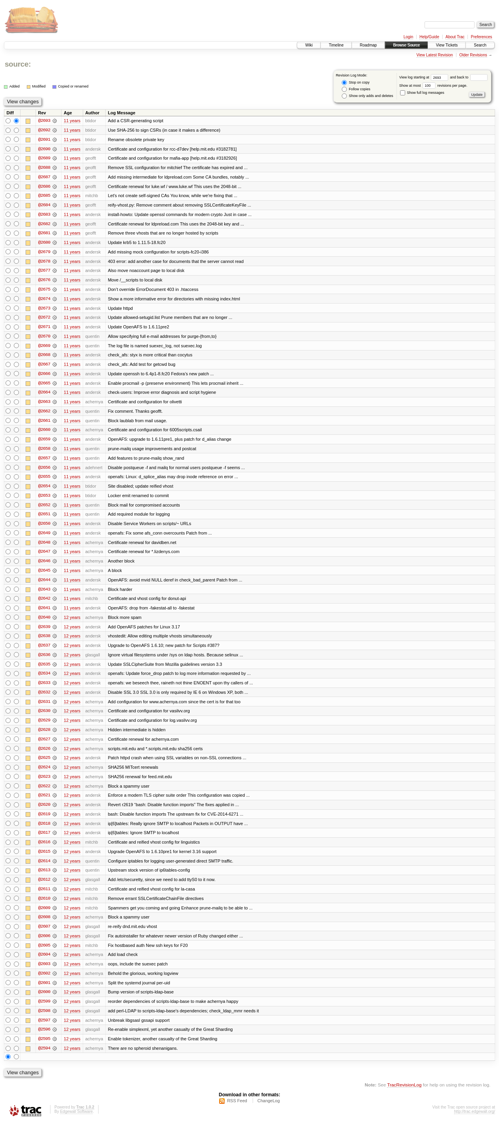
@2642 (44, 603)
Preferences (481, 37)
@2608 (44, 925)
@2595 (44, 1048)
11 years (72, 120)
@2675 (44, 291)
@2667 (44, 366)
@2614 (44, 868)
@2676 (44, 281)
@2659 (44, 442)
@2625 (44, 764)
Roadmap (368, 45)
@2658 (44, 452)
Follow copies (356, 89)
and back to (469, 77)
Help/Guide (429, 37)
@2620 (44, 811)
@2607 (44, 934)
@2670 (44, 338)
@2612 (44, 887)
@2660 (44, 433)
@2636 (44, 660)
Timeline (336, 45)
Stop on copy (355, 82)
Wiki (309, 45)
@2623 (44, 783)
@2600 (44, 1000)
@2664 (44, 395)
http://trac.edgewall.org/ (474, 1120)
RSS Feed (237, 1109)
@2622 (44, 792)
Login (408, 37)
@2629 (44, 726)
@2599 (44, 1010)
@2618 (44, 830)
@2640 (44, 622)
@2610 (44, 906)
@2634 (44, 679)
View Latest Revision (434, 55)
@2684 (44, 206)
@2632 (44, 698)
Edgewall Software (76, 1120)
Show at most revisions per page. (433, 86)
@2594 (44, 1057)
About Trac (454, 37)
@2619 (44, 821)
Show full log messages (422, 93)
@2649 (44, 537)
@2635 (44, 669)
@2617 (44, 840)
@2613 (44, 877)
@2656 (44, 471)
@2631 (44, 707)
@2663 (44, 404)
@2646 (44, 565)
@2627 (44, 745)
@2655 (44, 480)
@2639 (44, 631)
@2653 (44, 499)
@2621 (44, 802)
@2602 (44, 981)
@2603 (44, 972)
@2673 (44, 310)
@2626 (44, 754)
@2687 (44, 177)
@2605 (44, 953)
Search (480, 45)
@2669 (44, 348)
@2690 (44, 149)
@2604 (44, 963)
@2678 (44, 262)
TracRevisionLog (404, 1093)
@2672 (44, 319)
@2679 (44, 253)
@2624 (44, 773)
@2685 (44, 196)
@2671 (44, 329)
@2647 (44, 556)
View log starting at (424, 77)
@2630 (44, 717)
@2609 (44, 915)
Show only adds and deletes (367, 96)
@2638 (44, 641)
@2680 (44, 243)
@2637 (44, 650)
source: (18, 64)
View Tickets (447, 45)
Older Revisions (473, 55)
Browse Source (406, 45)
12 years (72, 622)
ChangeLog (268, 1109)
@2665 (44, 385)
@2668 (44, 357)
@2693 (44, 120)
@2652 (44, 508)
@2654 (44, 489)
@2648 (44, 546)
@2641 (44, 612)
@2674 (44, 300)
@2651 (44, 518)
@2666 (44, 376)
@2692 (44, 130)
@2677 (44, 272)
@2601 (44, 991)
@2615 (44, 858)
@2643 (44, 594)
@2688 (44, 168)
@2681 (44, 234)
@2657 (44, 461)
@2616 (44, 849)
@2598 (44, 1019)
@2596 (44, 1038)
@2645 (44, 575)
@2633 (44, 688)
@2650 (44, 527)
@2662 (44, 414)
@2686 (44, 187)
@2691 (44, 139)
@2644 (44, 584)
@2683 (44, 215)
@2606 (44, 944)
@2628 (44, 735)
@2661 (44, 423)
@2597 (44, 1029)
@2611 (44, 896)
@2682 (44, 225)
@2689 (44, 158)
